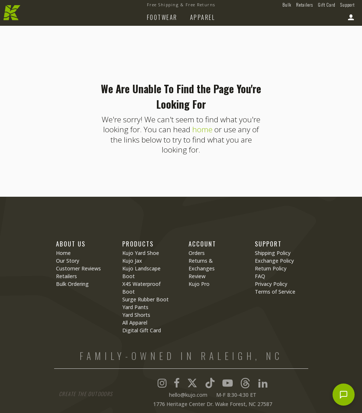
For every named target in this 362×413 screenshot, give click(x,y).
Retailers (304, 4)
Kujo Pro (199, 283)
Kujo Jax (132, 260)
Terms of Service (275, 291)
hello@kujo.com (188, 394)
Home (63, 252)
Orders (197, 252)
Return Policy (271, 268)
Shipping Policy (273, 252)
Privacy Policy (271, 283)
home (202, 129)
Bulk (286, 4)
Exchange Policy (274, 260)
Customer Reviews (78, 268)
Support (347, 4)
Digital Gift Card (141, 330)
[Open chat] (344, 395)
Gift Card (326, 4)
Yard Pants (135, 307)
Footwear (162, 17)
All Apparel (134, 322)
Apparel (202, 17)
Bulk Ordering (72, 283)
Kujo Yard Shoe (140, 252)
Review (197, 276)
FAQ (260, 276)
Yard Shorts (136, 314)
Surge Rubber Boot (145, 299)
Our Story (67, 260)
